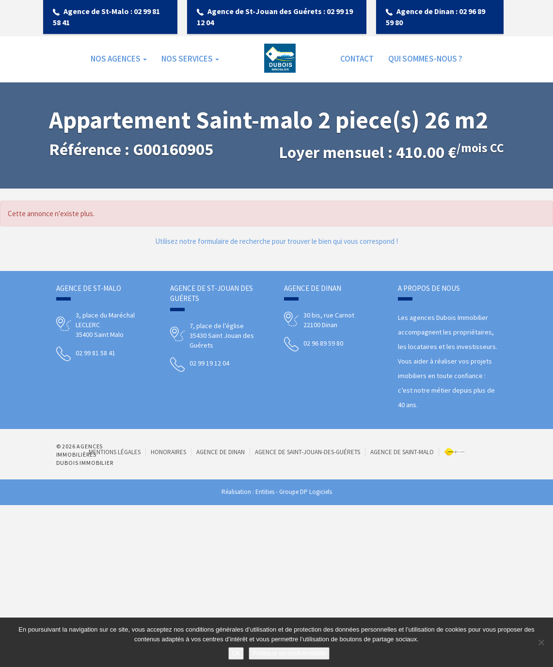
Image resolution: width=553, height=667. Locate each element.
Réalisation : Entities (247, 492)
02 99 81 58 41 (95, 353)
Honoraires (168, 452)
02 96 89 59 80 (323, 343)
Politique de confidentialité (289, 653)
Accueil (280, 58)
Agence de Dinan (220, 452)
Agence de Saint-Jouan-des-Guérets (307, 452)
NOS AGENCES (119, 58)
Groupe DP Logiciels (305, 492)
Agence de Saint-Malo (402, 452)
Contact (357, 58)
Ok (236, 653)
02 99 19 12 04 (209, 363)
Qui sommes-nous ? (425, 58)
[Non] (541, 642)
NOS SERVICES (190, 58)
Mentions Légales (115, 452)
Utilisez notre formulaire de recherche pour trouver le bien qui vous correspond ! (276, 241)
